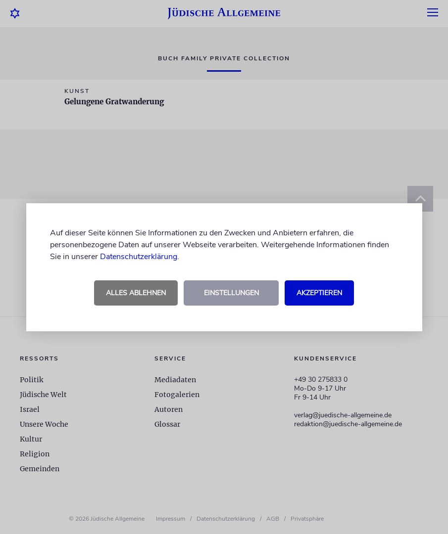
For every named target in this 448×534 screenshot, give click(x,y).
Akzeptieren (319, 293)
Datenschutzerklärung (138, 256)
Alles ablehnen (136, 293)
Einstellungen (231, 293)
